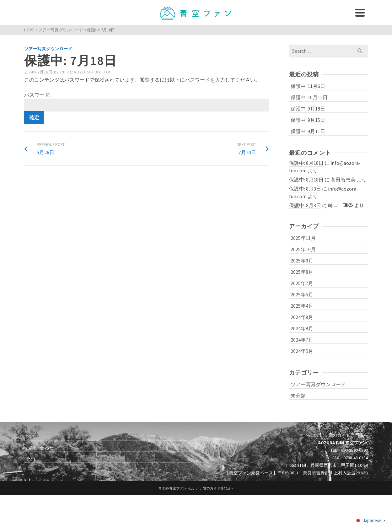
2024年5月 (302, 351)
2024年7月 (302, 340)
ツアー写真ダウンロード (48, 48)
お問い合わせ (40, 448)
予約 (30, 459)
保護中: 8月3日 (305, 189)
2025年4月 (302, 306)
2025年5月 (302, 294)
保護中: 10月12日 (309, 97)
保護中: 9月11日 (308, 131)
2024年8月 (302, 328)
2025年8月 (302, 272)
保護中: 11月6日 (308, 86)
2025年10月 (303, 249)
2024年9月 (302, 317)
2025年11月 (303, 238)
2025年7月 (302, 283)
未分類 (298, 395)
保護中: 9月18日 (308, 108)
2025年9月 (302, 260)
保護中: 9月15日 (308, 120)
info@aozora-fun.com (85, 72)
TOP (30, 437)
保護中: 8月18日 (306, 163)
